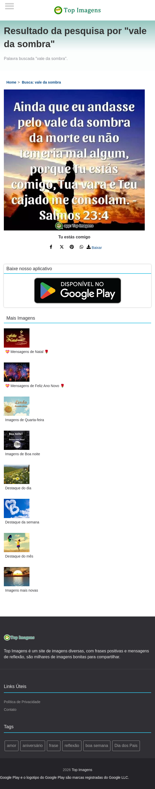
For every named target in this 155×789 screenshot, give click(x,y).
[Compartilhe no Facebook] (52, 247)
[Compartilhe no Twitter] (62, 247)
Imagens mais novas (21, 590)
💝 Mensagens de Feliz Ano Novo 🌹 (35, 386)
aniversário (33, 745)
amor (11, 745)
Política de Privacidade (22, 702)
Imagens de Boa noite (22, 454)
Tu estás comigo (74, 237)
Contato (10, 709)
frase (53, 745)
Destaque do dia (18, 488)
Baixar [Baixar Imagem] (94, 248)
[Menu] (9, 4)
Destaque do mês (19, 556)
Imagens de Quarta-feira (24, 420)
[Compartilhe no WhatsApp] (82, 247)
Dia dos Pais (126, 745)
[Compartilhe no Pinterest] (72, 247)
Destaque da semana (22, 522)
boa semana (97, 745)
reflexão (72, 745)
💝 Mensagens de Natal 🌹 (27, 352)
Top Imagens (82, 770)
